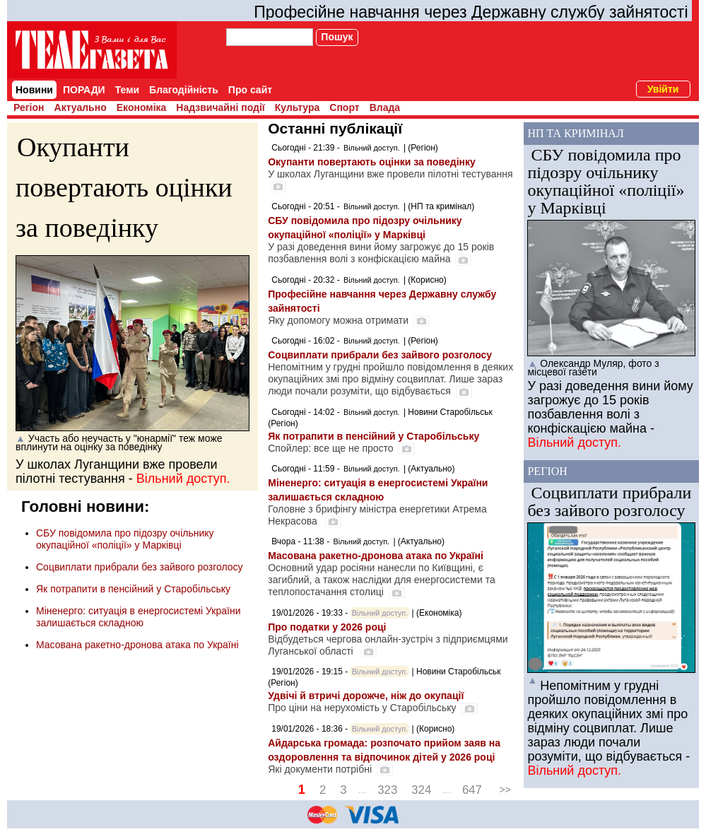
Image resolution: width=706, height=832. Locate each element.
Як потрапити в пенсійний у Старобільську (133, 588)
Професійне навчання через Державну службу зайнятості (471, 12)
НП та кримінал (575, 133)
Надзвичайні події (220, 107)
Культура (297, 107)
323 (387, 790)
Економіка (142, 107)
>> (504, 789)
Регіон (29, 107)
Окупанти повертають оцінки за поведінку (124, 187)
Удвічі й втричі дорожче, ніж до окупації (366, 695)
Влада (385, 107)
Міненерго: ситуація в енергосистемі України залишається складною (138, 616)
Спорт (344, 107)
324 (421, 790)
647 (472, 790)
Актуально (80, 107)
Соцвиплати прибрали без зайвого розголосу (139, 567)
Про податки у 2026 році (327, 627)
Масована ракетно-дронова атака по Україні (137, 644)
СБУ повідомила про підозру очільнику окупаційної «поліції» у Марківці (125, 539)
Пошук (337, 36)
